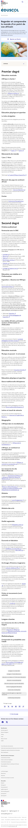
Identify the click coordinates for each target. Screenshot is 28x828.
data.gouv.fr (4, 811)
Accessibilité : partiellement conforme (12, 819)
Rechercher (22, 2)
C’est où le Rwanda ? (18, 190)
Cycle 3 (20, 150)
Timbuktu (5, 263)
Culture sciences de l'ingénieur (7, 759)
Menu (26, 2)
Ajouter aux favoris (15, 39)
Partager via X (8, 706)
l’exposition (11, 313)
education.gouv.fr (4, 730)
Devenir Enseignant (4, 732)
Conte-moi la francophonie (15, 201)
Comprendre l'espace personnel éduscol (18, 822)
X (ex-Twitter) (6, 722)
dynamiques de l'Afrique (14, 475)
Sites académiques (4, 752)
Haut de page (14, 714)
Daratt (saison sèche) (8, 260)
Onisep (2, 734)
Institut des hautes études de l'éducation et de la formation (12, 748)
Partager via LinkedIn (16, 706)
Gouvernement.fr (4, 787)
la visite (12, 603)
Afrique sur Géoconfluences (9, 486)
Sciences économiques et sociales (7, 777)
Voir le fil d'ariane (4, 15)
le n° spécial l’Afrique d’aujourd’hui (16, 175)
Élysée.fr (2, 783)
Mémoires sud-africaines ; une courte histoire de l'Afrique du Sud (14, 632)
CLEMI (2, 740)
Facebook (2, 722)
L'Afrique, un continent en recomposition (12, 463)
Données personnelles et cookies (14, 817)
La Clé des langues (4, 771)
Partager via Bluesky (12, 706)
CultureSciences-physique (6, 761)
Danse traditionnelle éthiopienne (14, 407)
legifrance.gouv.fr (13, 811)
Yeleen (4, 258)
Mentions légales (4, 817)
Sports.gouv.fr (3, 795)
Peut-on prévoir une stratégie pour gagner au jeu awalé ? (12, 663)
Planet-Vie (3, 775)
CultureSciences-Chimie (5, 757)
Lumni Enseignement (17, 500)
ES (9, 822)
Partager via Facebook (4, 706)
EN (7, 822)
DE (5, 822)
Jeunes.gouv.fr (3, 793)
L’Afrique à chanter (12, 93)
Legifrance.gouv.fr (4, 789)
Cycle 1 (13, 150)
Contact (22, 819)
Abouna (5, 256)
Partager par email (19, 706)
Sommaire (5, 63)
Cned (2, 736)
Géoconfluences (4, 766)
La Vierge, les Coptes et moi (10, 268)
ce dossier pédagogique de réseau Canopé (12, 339)
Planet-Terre (3, 773)
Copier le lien (23, 706)
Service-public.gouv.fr (5, 791)
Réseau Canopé (4, 738)
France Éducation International (7, 746)
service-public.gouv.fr (6, 813)
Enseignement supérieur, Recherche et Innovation (10, 750)
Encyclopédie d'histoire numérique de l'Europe (10, 764)
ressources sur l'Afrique (12, 629)
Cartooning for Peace (7, 286)
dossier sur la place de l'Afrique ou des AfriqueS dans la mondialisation (12, 489)
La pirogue (5, 254)
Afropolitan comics (17, 524)
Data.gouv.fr (3, 785)
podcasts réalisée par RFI (12, 568)
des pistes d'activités (19, 370)
